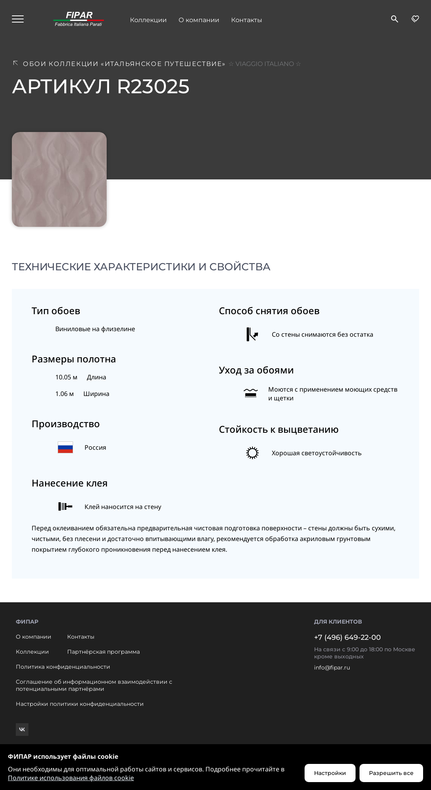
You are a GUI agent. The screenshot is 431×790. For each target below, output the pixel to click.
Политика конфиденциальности (63, 666)
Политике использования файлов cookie (71, 777)
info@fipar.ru (332, 667)
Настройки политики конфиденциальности (80, 703)
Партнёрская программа (103, 651)
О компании (199, 20)
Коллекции (148, 20)
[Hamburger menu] (18, 19)
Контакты (246, 20)
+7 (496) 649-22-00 (347, 637)
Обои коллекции (162, 64)
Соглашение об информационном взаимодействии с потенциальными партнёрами (94, 685)
